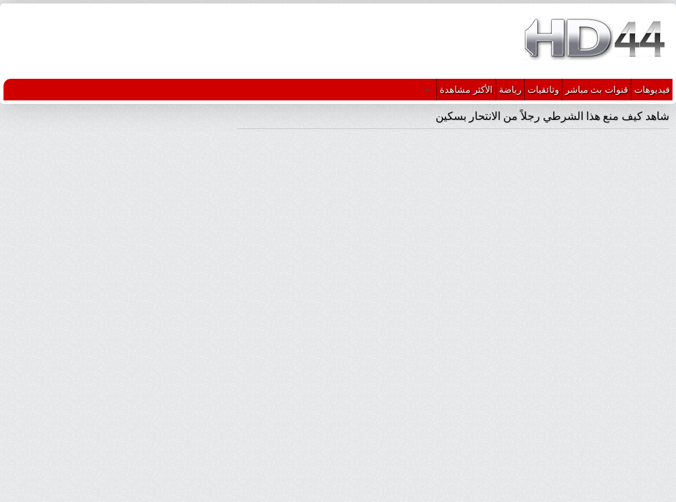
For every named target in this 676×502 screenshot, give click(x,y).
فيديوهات (652, 89)
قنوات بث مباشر (596, 89)
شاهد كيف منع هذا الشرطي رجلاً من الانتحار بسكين (552, 116)
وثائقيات (543, 89)
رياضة (510, 89)
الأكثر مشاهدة (466, 89)
